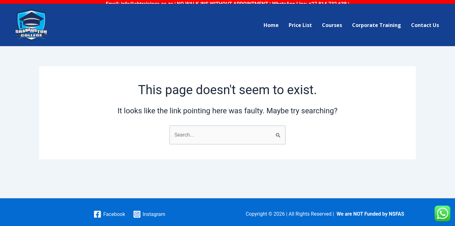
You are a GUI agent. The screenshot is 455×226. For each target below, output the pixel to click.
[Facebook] (109, 211)
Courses (332, 21)
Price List (300, 21)
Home (271, 21)
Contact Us (425, 21)
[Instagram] (149, 211)
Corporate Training (376, 21)
